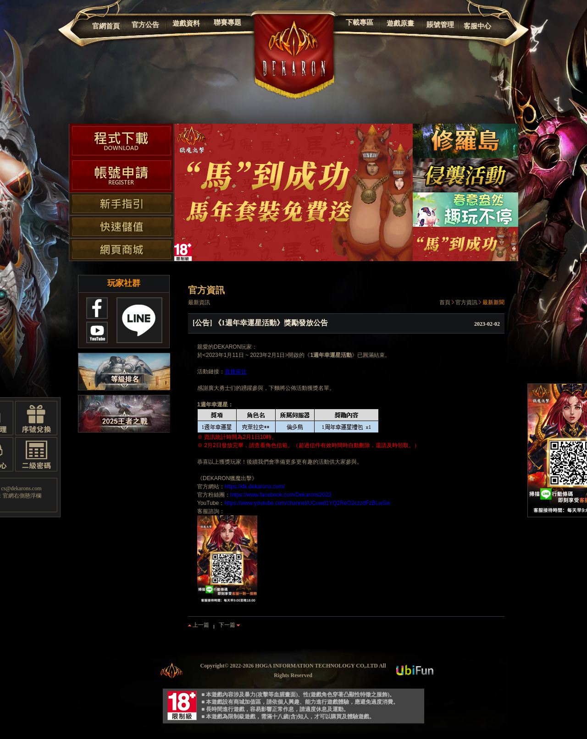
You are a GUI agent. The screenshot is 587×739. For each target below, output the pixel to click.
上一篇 (198, 625)
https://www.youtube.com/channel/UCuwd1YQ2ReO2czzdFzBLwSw (307, 503)
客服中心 (477, 26)
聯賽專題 (227, 22)
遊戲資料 (186, 23)
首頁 (444, 302)
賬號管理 (440, 24)
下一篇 (229, 625)
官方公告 (145, 24)
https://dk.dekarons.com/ (255, 486)
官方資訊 (466, 302)
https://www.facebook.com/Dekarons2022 (281, 495)
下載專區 (359, 22)
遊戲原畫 (400, 23)
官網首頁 (106, 26)
